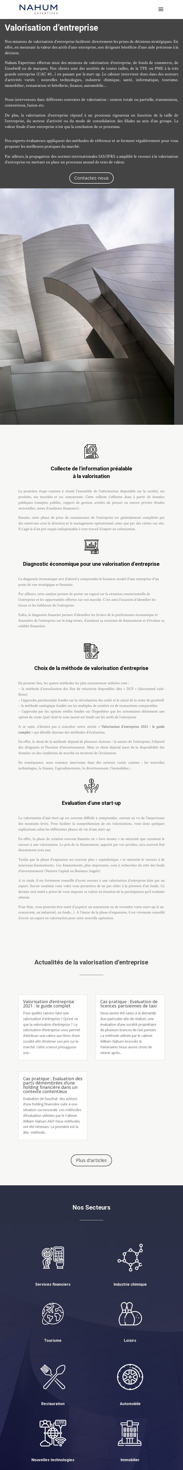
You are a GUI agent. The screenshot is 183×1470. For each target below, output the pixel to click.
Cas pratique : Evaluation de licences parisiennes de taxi (129, 1004)
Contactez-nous (91, 178)
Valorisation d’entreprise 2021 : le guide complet (48, 1004)
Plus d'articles (91, 1160)
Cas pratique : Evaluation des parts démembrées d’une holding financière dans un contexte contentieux (52, 1085)
